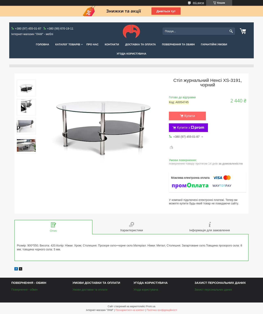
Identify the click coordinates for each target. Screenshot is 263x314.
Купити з (190, 127)
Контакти (112, 44)
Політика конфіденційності (162, 310)
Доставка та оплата (140, 44)
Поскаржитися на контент (130, 310)
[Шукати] (231, 31)
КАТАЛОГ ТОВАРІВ (67, 44)
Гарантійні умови (214, 44)
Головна (42, 44)
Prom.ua (150, 306)
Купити (189, 116)
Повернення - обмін (24, 289)
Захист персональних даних (213, 289)
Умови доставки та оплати (89, 289)
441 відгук (198, 2)
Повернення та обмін (178, 44)
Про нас (92, 44)
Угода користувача (131, 53)
